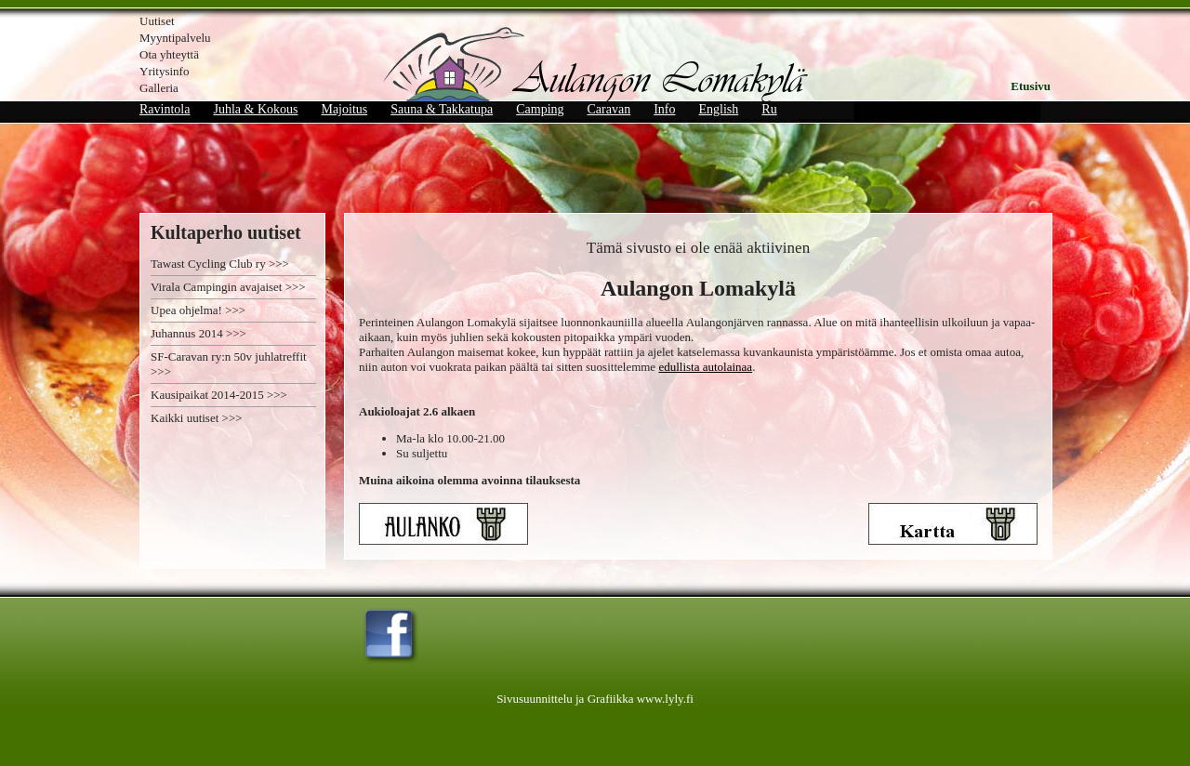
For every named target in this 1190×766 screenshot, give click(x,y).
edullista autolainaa (705, 367)
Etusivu (1031, 86)
